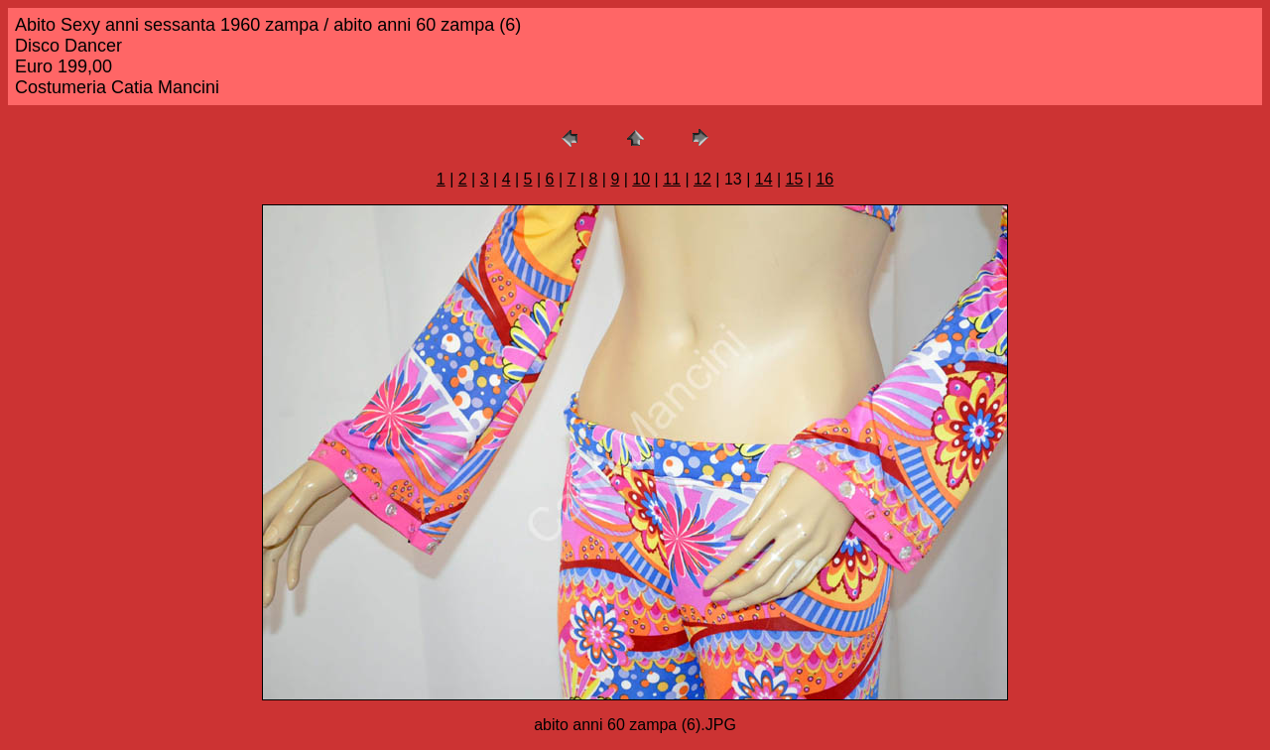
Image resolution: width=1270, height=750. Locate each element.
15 (795, 179)
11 (672, 179)
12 (702, 179)
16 (824, 179)
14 (764, 179)
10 (641, 179)
